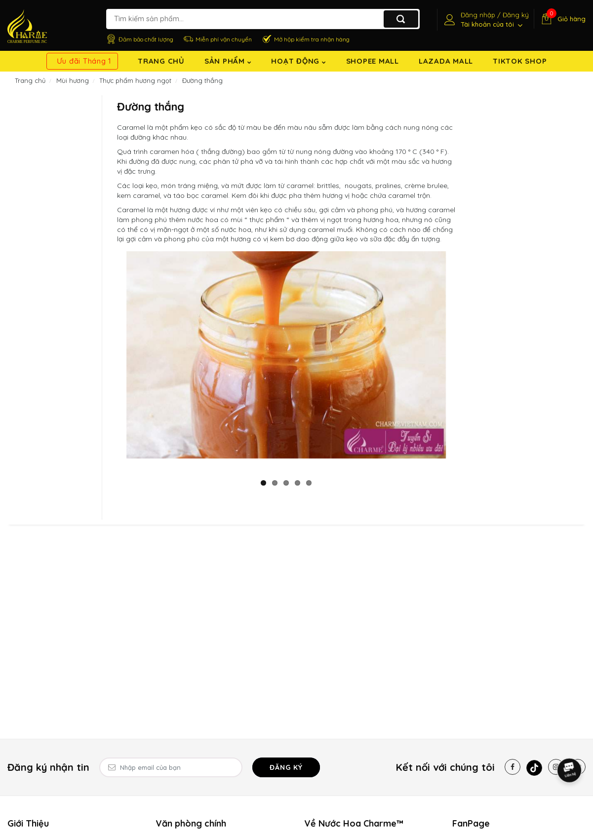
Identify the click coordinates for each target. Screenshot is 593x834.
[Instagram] (556, 767)
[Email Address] (170, 767)
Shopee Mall (372, 61)
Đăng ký (286, 767)
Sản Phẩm (228, 61)
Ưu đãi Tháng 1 (84, 61)
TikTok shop (520, 61)
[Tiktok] (534, 768)
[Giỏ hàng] (562, 19)
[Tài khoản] (485, 20)
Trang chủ (161, 61)
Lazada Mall (446, 61)
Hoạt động (298, 61)
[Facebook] (512, 767)
